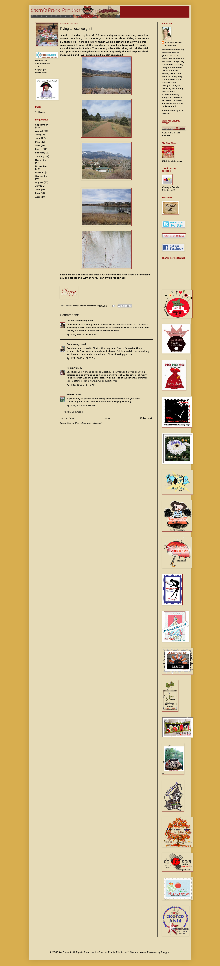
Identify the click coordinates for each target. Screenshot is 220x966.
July (37, 134)
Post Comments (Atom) (88, 423)
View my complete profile (172, 112)
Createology (73, 344)
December (41, 160)
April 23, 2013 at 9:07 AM (80, 405)
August (39, 131)
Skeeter (70, 394)
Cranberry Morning (77, 320)
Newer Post (67, 417)
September (41, 124)
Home (106, 417)
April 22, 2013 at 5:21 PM (80, 358)
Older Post (146, 417)
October (39, 172)
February (40, 152)
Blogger (165, 952)
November (41, 166)
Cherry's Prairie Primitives (84, 305)
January (39, 156)
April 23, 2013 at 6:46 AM (80, 384)
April (37, 145)
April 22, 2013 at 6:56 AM (81, 334)
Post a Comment (73, 411)
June (37, 138)
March (38, 149)
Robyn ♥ (70, 367)
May (37, 141)
